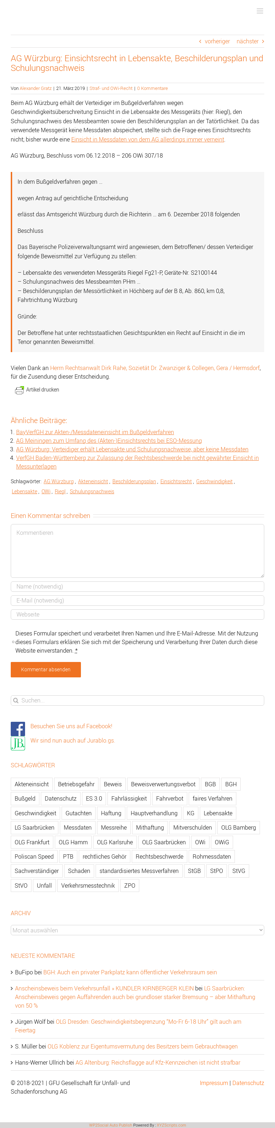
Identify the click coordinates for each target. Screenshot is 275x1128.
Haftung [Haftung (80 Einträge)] (111, 813)
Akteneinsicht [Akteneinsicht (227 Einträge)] (32, 784)
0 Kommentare (152, 88)
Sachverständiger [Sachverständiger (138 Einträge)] (37, 871)
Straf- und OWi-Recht (111, 88)
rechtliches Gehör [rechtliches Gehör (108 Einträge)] (104, 856)
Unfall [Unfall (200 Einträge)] (44, 885)
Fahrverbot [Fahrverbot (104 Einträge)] (169, 798)
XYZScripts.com (171, 1125)
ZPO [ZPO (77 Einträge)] (129, 885)
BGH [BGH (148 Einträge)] (231, 784)
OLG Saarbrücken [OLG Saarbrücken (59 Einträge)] (164, 842)
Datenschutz (248, 1083)
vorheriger (217, 41)
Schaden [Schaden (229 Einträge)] (79, 871)
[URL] (137, 614)
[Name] (137, 586)
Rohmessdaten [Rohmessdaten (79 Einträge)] (212, 856)
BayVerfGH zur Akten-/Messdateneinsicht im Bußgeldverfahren (95, 432)
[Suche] (16, 700)
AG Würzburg (59, 481)
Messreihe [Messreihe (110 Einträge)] (114, 827)
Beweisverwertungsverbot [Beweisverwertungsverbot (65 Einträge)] (163, 784)
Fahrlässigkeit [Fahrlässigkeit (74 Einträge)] (129, 798)
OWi (46, 491)
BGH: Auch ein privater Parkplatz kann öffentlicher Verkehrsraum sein (130, 972)
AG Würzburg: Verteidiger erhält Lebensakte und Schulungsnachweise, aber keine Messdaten (132, 449)
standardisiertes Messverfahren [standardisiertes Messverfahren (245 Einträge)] (139, 871)
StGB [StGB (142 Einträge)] (194, 871)
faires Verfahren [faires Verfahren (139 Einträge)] (212, 798)
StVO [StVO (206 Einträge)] (21, 885)
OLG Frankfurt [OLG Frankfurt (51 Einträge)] (32, 842)
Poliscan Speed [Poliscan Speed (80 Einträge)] (34, 856)
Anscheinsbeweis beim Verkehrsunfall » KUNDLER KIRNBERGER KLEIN (104, 988)
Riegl (60, 491)
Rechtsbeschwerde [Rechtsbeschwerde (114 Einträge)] (159, 856)
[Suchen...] (137, 700)
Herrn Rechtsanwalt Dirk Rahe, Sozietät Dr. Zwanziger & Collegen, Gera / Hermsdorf (155, 368)
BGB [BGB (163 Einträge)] (210, 784)
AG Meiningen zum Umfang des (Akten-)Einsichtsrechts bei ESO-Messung (109, 441)
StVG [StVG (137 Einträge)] (238, 871)
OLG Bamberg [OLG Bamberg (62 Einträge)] (238, 827)
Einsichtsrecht (176, 481)
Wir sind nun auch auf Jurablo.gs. (72, 740)
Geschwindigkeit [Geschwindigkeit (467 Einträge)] (35, 813)
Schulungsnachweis (92, 491)
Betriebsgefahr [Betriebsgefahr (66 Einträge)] (76, 784)
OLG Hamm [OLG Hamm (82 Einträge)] (73, 842)
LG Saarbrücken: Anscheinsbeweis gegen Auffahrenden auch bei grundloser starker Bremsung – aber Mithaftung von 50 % (135, 996)
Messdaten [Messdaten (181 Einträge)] (78, 827)
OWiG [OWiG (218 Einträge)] (222, 842)
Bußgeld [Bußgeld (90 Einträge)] (25, 798)
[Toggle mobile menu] (260, 11)
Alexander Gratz (36, 88)
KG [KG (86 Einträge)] (190, 813)
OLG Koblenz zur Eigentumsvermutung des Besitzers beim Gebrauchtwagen (143, 1046)
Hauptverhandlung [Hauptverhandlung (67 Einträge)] (154, 813)
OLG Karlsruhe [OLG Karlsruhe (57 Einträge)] (115, 842)
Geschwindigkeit (214, 481)
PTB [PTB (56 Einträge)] (68, 856)
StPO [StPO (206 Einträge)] (216, 871)
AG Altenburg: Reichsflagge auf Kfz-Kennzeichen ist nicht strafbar (158, 1062)
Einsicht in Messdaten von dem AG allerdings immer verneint (147, 139)
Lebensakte (24, 491)
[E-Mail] (137, 600)
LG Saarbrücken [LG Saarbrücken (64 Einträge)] (34, 827)
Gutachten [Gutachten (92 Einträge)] (79, 813)
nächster (248, 41)
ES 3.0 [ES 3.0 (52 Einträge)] (94, 798)
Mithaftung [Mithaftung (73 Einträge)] (150, 827)
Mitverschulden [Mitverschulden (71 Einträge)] (192, 827)
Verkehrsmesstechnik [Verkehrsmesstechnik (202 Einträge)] (88, 885)
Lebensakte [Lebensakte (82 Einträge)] (218, 813)
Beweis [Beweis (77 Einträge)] (113, 784)
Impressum (214, 1083)
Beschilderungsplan (134, 481)
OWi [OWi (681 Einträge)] (200, 842)
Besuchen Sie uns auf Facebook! (71, 726)
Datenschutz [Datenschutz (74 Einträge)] (61, 798)
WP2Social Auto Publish (110, 1125)
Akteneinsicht (93, 481)
